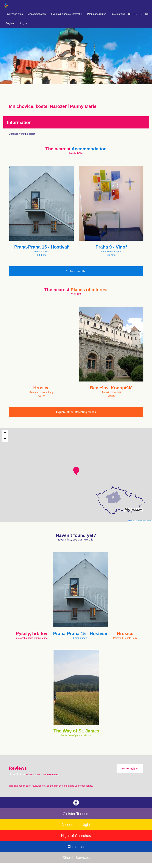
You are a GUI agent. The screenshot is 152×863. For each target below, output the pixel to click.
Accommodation (37, 14)
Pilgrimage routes (96, 14)
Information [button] (118, 14)
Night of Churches (76, 836)
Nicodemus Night (76, 825)
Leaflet (131, 521)
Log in (23, 23)
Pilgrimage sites (14, 14)
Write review (129, 768)
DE (147, 14)
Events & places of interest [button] (66, 14)
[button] (76, 471)
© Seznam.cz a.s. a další (143, 521)
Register (10, 23)
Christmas (76, 846)
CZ (129, 14)
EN (135, 14)
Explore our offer (76, 271)
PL (141, 14)
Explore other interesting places (76, 412)
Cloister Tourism (76, 814)
